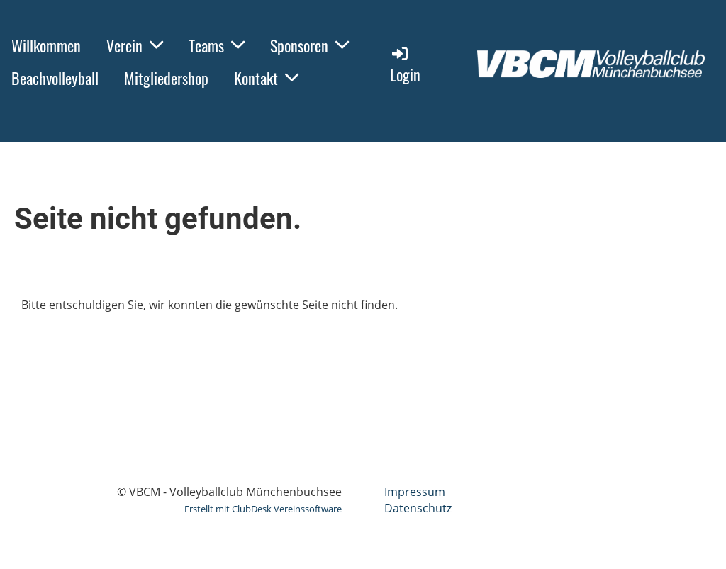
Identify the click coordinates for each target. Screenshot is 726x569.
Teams (217, 45)
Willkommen (46, 45)
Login (405, 65)
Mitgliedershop (166, 78)
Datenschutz (418, 508)
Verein (134, 45)
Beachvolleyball (55, 78)
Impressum (414, 492)
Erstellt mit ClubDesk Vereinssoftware (263, 508)
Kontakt (266, 78)
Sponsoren (309, 45)
